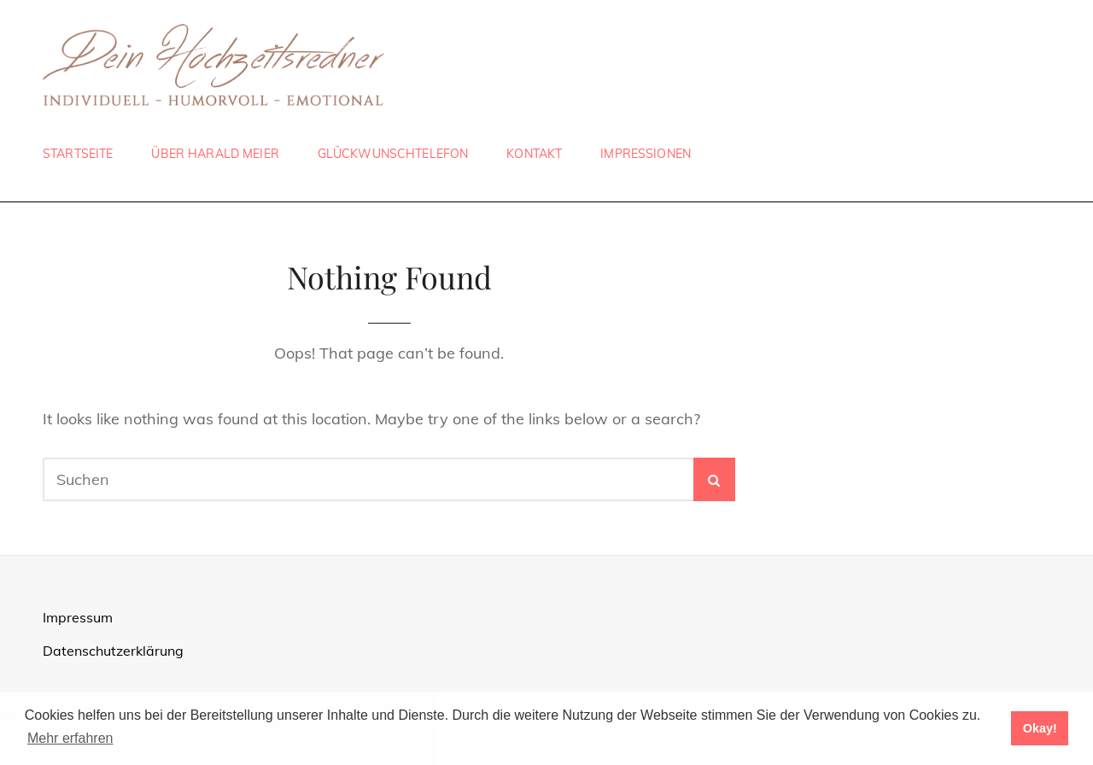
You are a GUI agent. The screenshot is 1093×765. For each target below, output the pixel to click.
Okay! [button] (1040, 728)
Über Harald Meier (214, 153)
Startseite (78, 153)
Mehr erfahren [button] (70, 738)
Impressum (78, 617)
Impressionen (645, 153)
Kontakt (534, 153)
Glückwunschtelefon (393, 153)
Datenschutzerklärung (113, 650)
